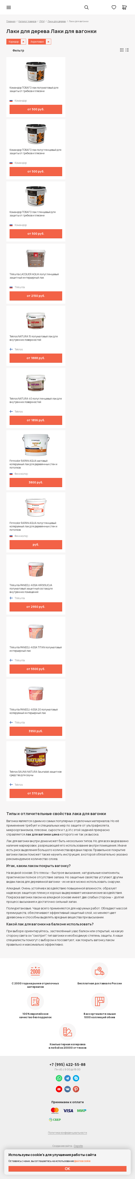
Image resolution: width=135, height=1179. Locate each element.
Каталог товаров (27, 21)
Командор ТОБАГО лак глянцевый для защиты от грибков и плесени (33, 213)
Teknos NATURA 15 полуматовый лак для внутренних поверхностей (34, 338)
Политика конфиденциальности (67, 1132)
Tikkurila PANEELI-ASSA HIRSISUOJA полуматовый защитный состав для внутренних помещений (31, 589)
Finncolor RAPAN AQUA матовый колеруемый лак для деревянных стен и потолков (33, 464)
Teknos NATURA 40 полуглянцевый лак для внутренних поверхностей (36, 400)
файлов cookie (82, 1161)
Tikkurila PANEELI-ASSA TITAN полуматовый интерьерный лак (36, 649)
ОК (67, 1168)
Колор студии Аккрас (19, 7)
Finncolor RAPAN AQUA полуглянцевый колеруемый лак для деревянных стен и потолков (33, 526)
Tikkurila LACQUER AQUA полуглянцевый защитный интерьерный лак (34, 276)
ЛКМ (42, 21)
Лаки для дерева (57, 21)
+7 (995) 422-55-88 (67, 1064)
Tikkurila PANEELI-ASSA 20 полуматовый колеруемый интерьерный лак (34, 711)
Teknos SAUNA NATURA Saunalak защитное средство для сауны (36, 773)
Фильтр (18, 50)
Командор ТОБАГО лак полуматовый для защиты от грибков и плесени (34, 89)
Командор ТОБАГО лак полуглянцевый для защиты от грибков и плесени (35, 151)
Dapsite (78, 1146)
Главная (10, 21)
